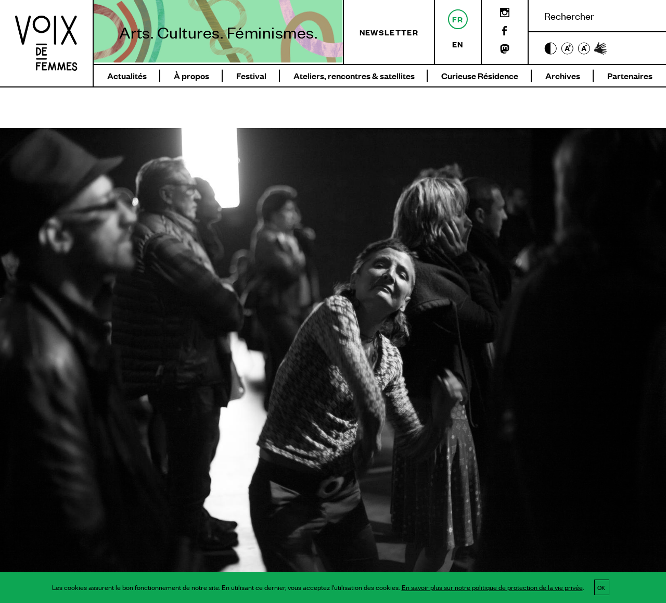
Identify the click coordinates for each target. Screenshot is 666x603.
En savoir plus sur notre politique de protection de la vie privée (492, 587)
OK (601, 587)
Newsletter (389, 32)
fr (458, 19)
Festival (251, 76)
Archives (562, 76)
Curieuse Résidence (479, 76)
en (458, 44)
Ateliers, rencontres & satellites (354, 76)
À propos (191, 76)
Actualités (127, 76)
